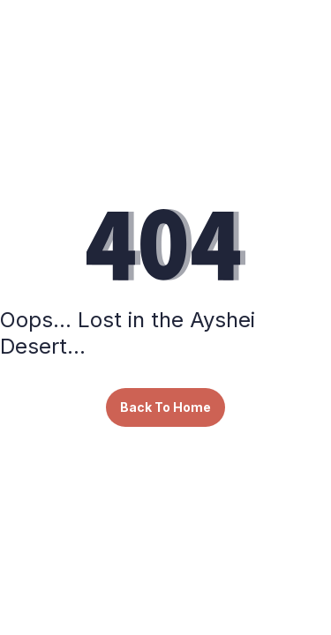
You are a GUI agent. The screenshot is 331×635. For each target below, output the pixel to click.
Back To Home (165, 407)
